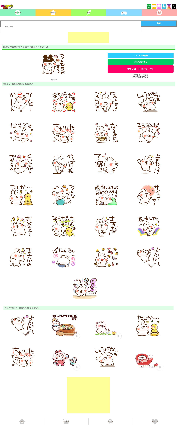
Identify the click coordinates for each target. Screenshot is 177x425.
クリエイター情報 (140, 56)
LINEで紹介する (140, 62)
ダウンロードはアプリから (140, 69)
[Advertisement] (88, 36)
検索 (159, 23)
